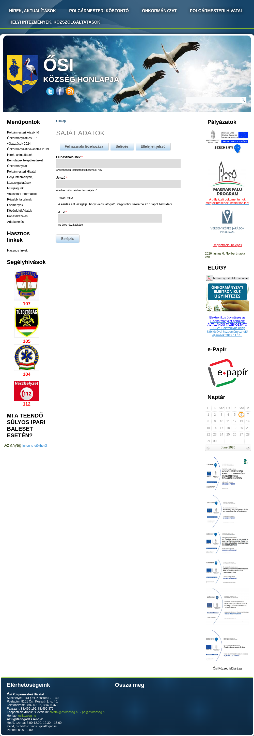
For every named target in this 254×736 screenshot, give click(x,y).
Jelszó (62, 177)
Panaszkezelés (17, 216)
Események (15, 205)
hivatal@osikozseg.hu (64, 712)
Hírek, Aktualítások (32, 11)
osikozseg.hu (27, 715)
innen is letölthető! (34, 445)
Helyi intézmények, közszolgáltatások (54, 22)
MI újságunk (15, 188)
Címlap (61, 121)
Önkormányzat (159, 11)
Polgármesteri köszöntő (99, 11)
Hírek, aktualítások (19, 155)
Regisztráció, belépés (227, 245)
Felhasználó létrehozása (84, 146)
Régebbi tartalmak (19, 199)
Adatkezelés (15, 222)
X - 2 (62, 212)
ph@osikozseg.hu (94, 712)
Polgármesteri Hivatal (216, 11)
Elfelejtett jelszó (153, 146)
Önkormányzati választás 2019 (28, 149)
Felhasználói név (69, 157)
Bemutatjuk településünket (25, 160)
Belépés (125, 145)
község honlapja (93, 69)
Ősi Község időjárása (227, 668)
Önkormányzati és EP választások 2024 (22, 140)
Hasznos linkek (17, 250)
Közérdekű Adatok (19, 210)
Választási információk (22, 194)
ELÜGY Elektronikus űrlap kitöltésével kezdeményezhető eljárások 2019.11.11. (227, 331)
